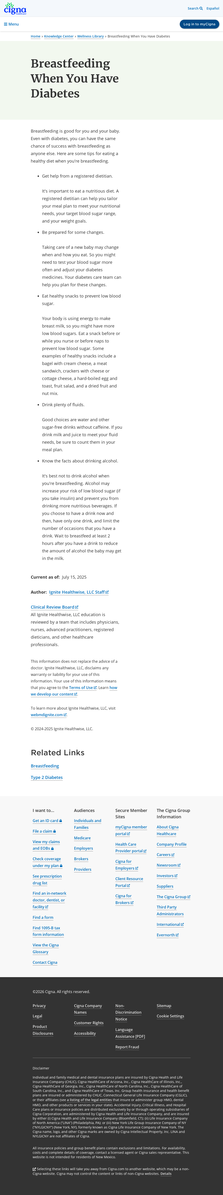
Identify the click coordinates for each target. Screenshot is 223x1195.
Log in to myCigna (199, 24)
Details (166, 1173)
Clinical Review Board (54, 607)
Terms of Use (83, 687)
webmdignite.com (49, 714)
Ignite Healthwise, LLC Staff (79, 592)
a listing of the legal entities (89, 1100)
